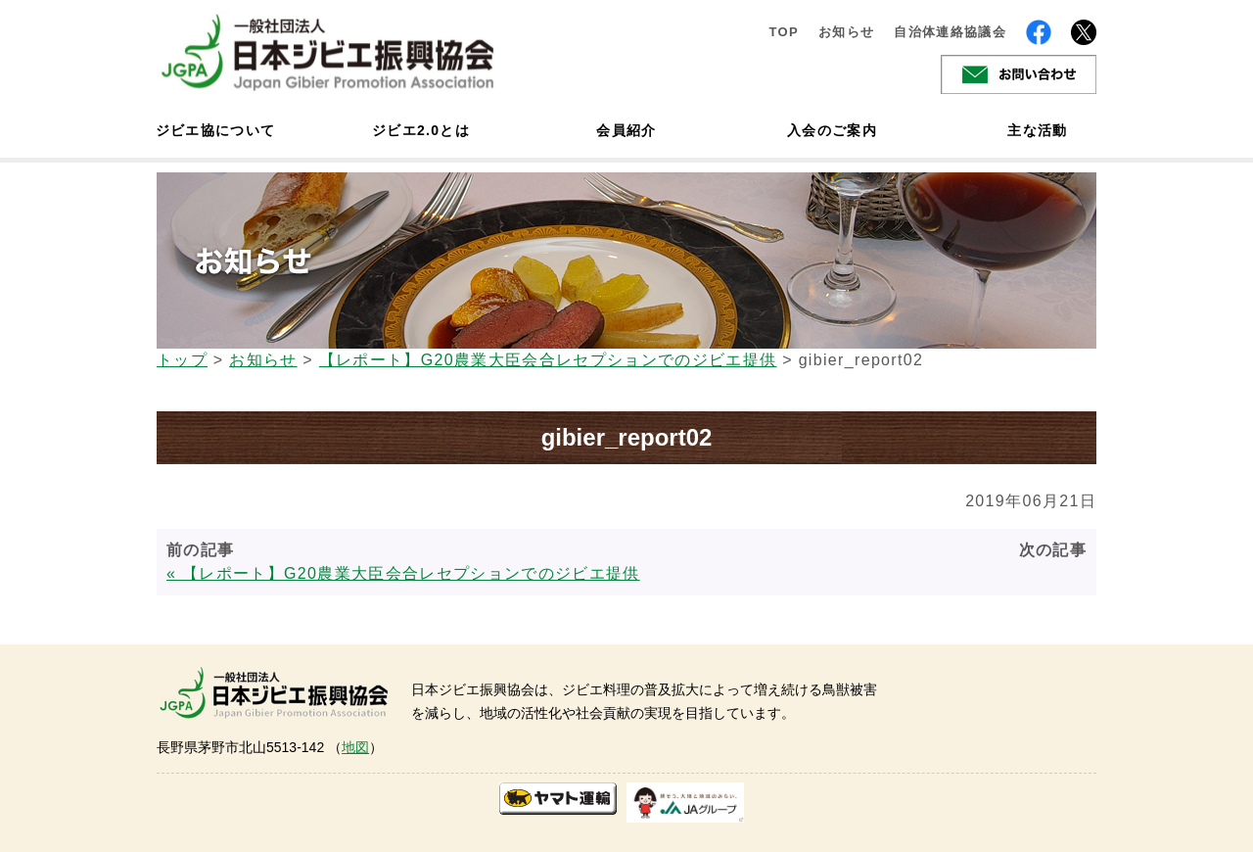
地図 (355, 747)
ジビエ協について (215, 130)
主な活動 (1037, 130)
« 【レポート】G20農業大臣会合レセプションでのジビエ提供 (403, 573)
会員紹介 (626, 130)
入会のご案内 (832, 130)
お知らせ (846, 31)
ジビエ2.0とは (421, 130)
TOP (783, 31)
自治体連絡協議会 (950, 31)
